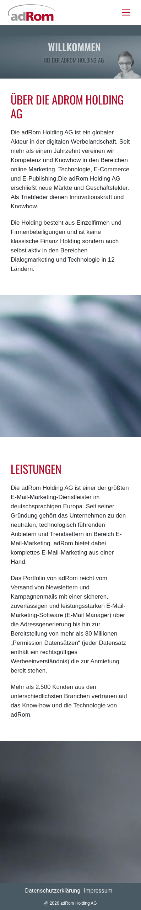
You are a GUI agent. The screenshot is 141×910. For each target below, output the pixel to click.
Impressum (98, 890)
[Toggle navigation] (126, 12)
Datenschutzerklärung (52, 890)
